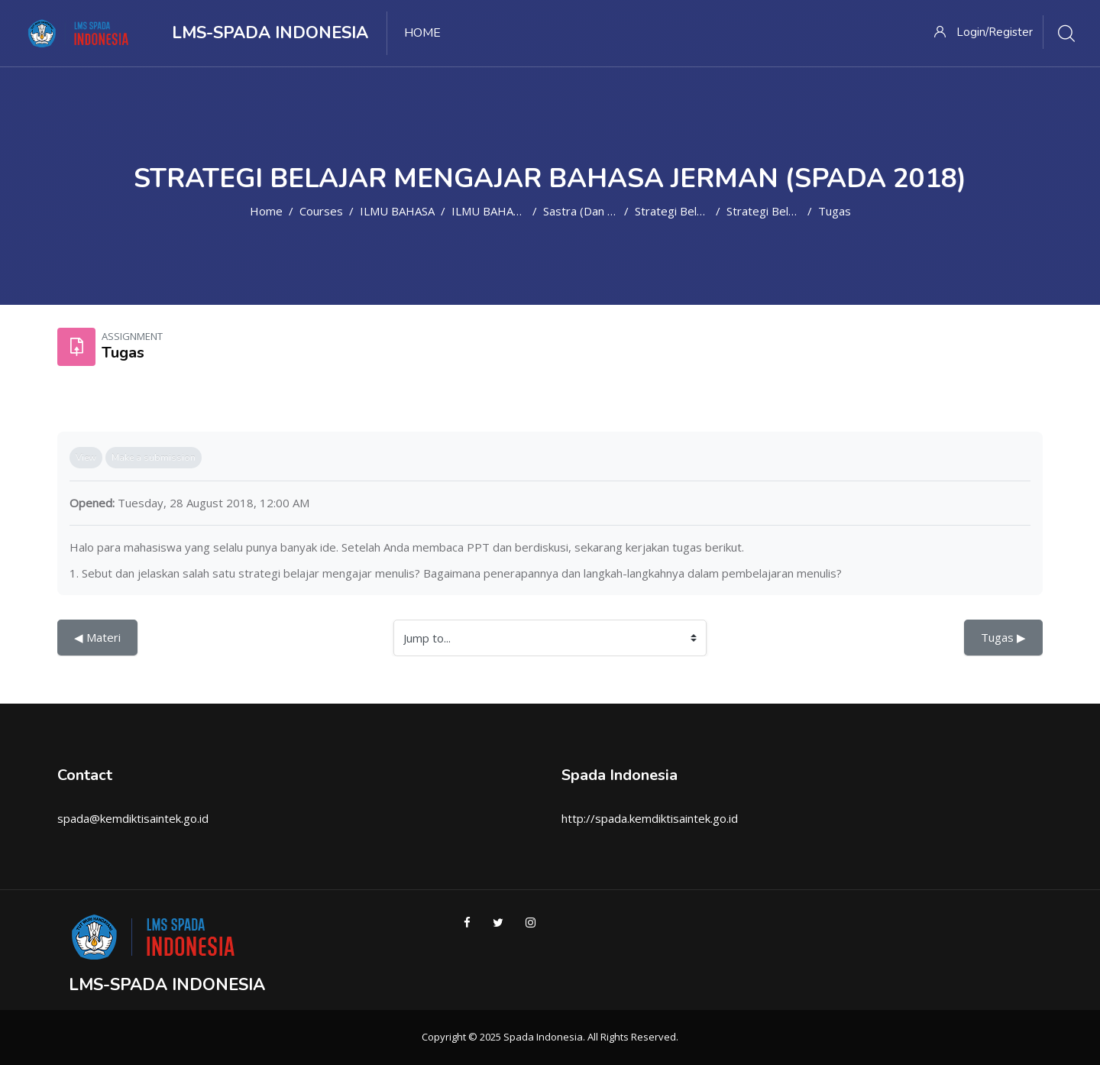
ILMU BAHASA (397, 211)
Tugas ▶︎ (1003, 637)
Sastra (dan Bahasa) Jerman (616, 211)
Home (266, 211)
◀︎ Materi (97, 637)
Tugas (834, 211)
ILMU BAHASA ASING (507, 211)
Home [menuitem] (422, 32)
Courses (321, 211)
